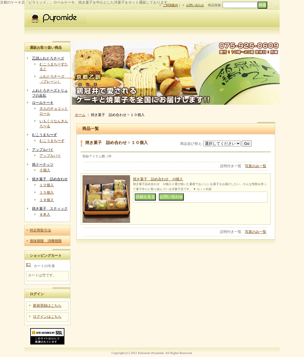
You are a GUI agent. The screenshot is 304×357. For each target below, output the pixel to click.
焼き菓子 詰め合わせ (50, 179)
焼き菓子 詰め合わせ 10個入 (158, 179)
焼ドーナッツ (42, 164)
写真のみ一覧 (255, 166)
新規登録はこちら (47, 305)
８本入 (44, 214)
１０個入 (46, 185)
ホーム (80, 115)
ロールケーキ (42, 103)
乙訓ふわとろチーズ (48, 58)
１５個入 (46, 192)
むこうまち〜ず (44, 135)
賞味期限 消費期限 (46, 241)
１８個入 (46, 200)
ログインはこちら (47, 316)
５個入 (44, 170)
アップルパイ (42, 150)
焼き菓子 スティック (50, 208)
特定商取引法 (40, 230)
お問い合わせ (195, 5)
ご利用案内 (170, 5)
